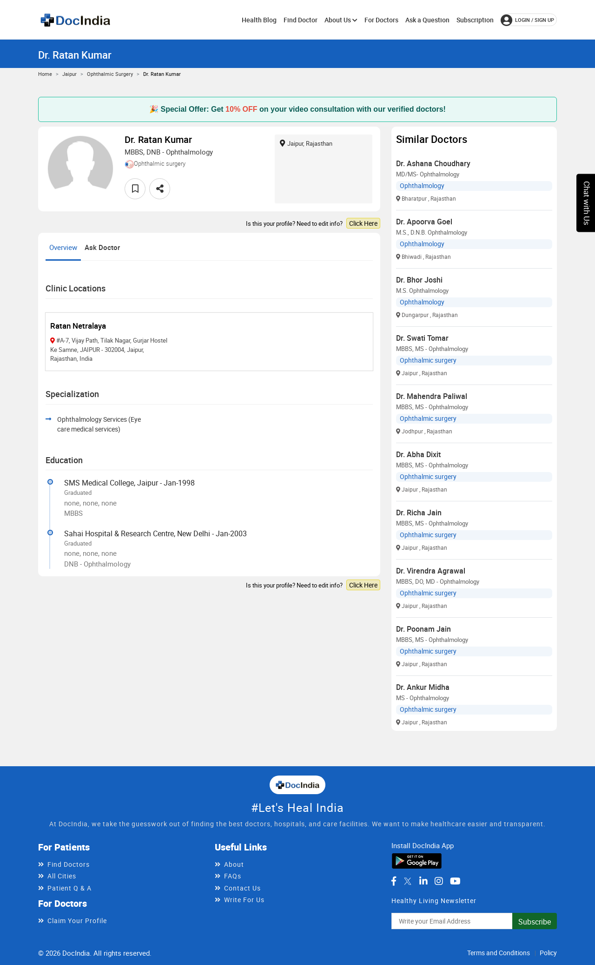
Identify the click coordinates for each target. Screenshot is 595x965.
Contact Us (242, 888)
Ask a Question (427, 19)
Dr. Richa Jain (419, 512)
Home (45, 73)
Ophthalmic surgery (110, 73)
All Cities (61, 875)
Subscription (475, 19)
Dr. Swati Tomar (422, 338)
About (234, 864)
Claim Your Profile (77, 920)
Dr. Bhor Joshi (419, 280)
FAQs (232, 875)
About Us (340, 19)
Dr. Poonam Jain (423, 629)
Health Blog (259, 19)
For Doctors (381, 19)
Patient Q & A (69, 888)
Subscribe (534, 922)
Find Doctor (300, 19)
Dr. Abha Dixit (418, 454)
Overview (63, 247)
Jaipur (69, 73)
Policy (548, 952)
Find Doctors (68, 864)
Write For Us (244, 899)
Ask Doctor (102, 247)
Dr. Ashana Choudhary (433, 163)
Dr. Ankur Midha (423, 687)
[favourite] (135, 188)
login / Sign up (527, 20)
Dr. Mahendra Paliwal (431, 396)
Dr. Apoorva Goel (424, 221)
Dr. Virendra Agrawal (430, 571)
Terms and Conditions (498, 952)
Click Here (363, 223)
